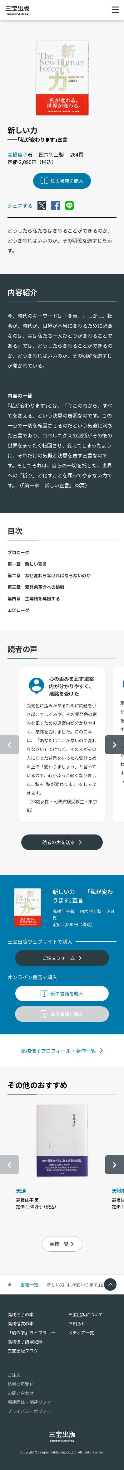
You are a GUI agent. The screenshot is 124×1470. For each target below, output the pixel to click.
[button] (114, 744)
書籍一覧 (62, 1243)
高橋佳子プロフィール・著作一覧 (62, 1050)
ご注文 (14, 1375)
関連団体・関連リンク (29, 1402)
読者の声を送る (62, 842)
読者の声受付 (20, 1384)
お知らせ (77, 1323)
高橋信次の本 (20, 1323)
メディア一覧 (81, 1332)
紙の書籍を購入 (62, 181)
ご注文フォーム (62, 958)
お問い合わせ (20, 1393)
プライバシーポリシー (29, 1411)
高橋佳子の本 (20, 1314)
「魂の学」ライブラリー (31, 1332)
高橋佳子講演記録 (24, 1341)
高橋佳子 (17, 154)
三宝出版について (85, 1314)
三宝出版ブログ (22, 1350)
